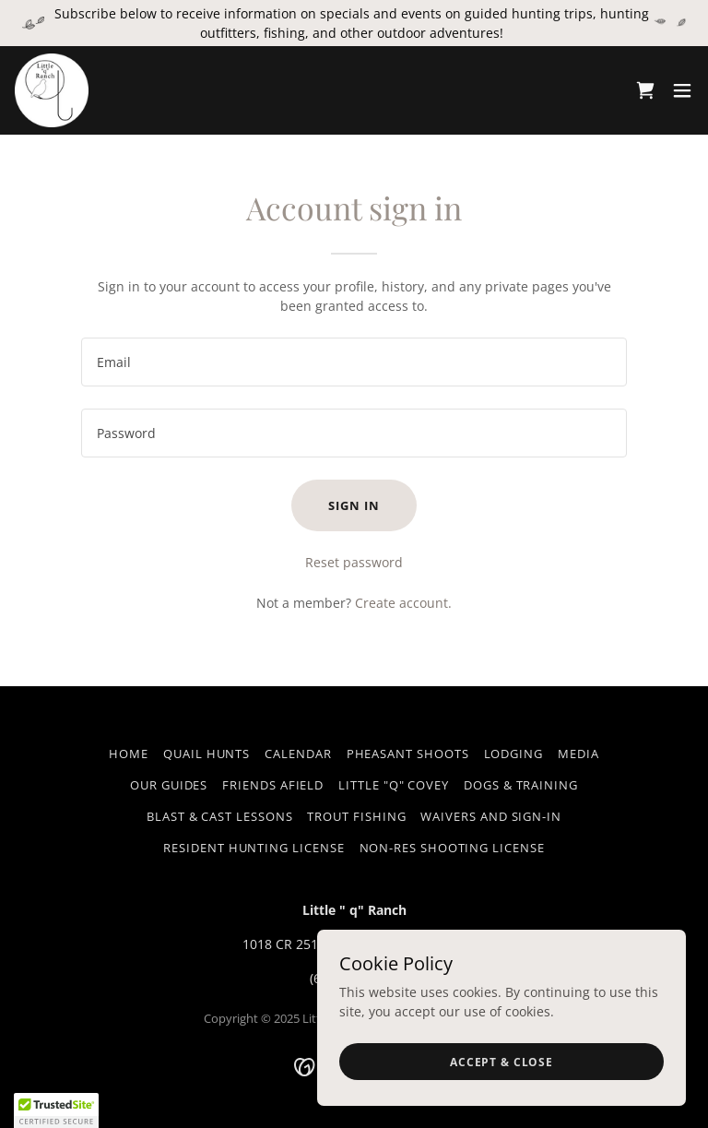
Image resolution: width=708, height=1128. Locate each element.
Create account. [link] (403, 602)
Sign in (353, 505)
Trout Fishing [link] (356, 816)
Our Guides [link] (168, 785)
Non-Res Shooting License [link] (452, 847)
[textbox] (354, 362)
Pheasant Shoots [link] (408, 753)
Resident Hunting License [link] (253, 847)
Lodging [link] (513, 753)
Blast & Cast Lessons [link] (219, 816)
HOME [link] (128, 753)
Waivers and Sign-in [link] (490, 816)
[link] (51, 90)
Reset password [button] (354, 562)
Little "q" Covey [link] (393, 785)
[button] (682, 90)
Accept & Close (501, 1062)
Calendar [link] (298, 753)
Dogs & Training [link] (521, 785)
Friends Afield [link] (273, 785)
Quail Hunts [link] (206, 753)
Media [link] (578, 753)
